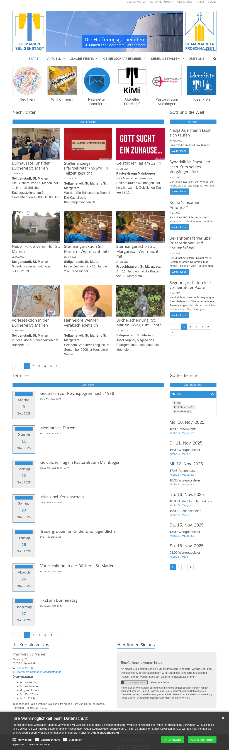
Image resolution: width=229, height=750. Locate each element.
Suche (212, 1)
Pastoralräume (159, 1)
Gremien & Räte (25, 705)
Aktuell (54, 58)
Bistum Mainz (136, 1)
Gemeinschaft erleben (122, 58)
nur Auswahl (172, 740)
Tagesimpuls (183, 1)
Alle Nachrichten (88, 122)
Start (33, 58)
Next (207, 31)
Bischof (20, 709)
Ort (179, 377)
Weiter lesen (179, 150)
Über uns (196, 58)
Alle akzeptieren (202, 740)
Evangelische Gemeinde (83, 705)
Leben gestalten (165, 58)
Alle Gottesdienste (193, 368)
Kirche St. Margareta (182, 416)
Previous (21, 31)
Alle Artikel (193, 122)
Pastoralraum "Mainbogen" (84, 701)
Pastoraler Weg (25, 701)
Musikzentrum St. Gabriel (84, 709)
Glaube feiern (82, 58)
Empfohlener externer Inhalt (141, 618)
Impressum (18, 745)
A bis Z (200, 1)
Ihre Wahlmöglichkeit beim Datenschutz (50, 719)
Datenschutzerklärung (105, 733)
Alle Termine (88, 368)
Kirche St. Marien (180, 436)
